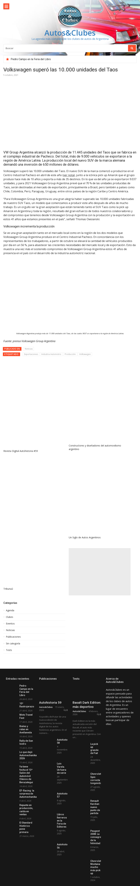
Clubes (9, 617)
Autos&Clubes (70, 33)
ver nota (68, 175)
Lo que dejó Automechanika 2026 (28, 755)
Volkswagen (85, 354)
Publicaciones (13, 636)
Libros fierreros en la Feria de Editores (62, 834)
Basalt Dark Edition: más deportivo (87, 719)
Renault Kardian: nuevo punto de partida (95, 821)
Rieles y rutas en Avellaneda (25, 729)
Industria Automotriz (51, 354)
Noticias (29, 348)
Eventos (10, 623)
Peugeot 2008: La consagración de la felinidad (98, 851)
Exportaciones (31, 354)
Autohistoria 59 (50, 717)
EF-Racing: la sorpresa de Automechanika (28, 793)
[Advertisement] (100, 571)
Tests (9, 650)
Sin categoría (13, 643)
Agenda (10, 610)
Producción (70, 354)
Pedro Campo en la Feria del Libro (31, 59)
